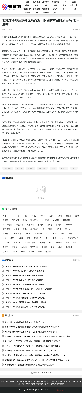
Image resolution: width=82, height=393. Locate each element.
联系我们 (60, 390)
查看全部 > (76, 260)
